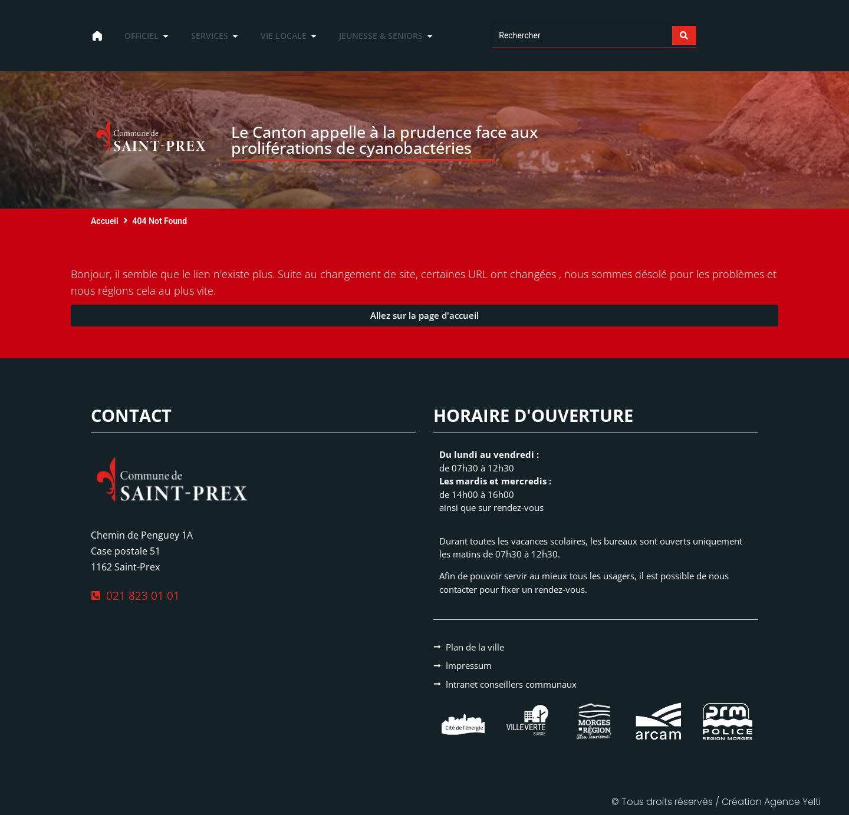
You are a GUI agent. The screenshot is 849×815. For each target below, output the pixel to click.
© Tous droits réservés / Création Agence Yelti (716, 802)
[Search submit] (683, 35)
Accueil (105, 221)
